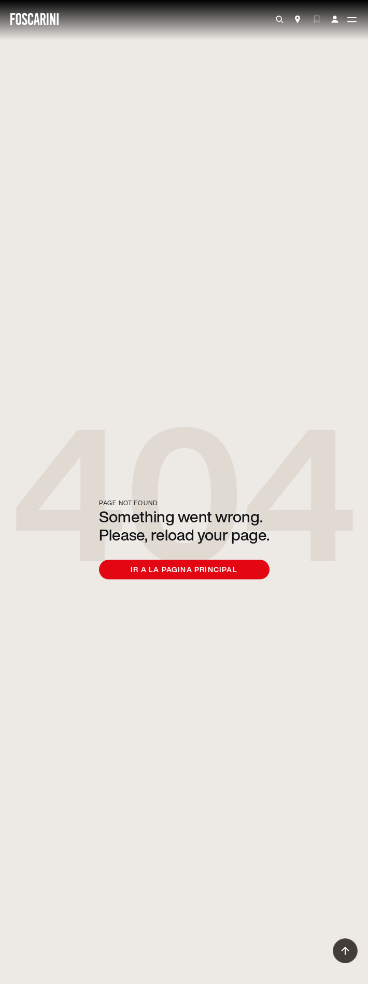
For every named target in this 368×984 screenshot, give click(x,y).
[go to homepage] (34, 20)
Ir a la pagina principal (184, 569)
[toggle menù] (352, 20)
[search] (279, 20)
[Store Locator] (297, 20)
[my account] (334, 20)
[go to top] (345, 950)
